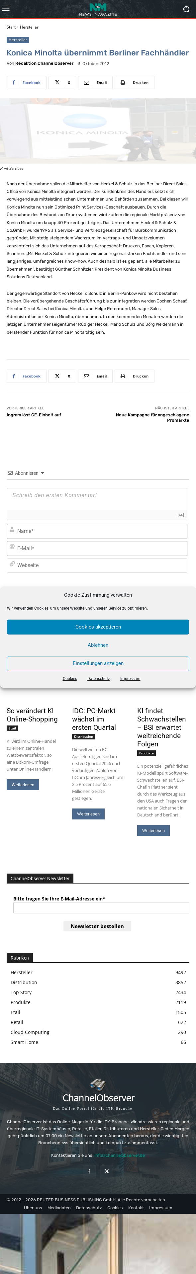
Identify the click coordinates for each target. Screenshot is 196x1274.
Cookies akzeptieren (98, 627)
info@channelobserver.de (119, 1155)
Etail (12, 728)
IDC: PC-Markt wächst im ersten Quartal (94, 719)
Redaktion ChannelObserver (44, 63)
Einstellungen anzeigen (98, 663)
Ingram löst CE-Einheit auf (34, 414)
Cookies (70, 678)
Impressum (130, 678)
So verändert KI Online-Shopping (32, 715)
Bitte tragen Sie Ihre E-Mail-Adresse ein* (59, 898)
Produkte (146, 753)
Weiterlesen (23, 784)
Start (11, 27)
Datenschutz (98, 678)
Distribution (83, 736)
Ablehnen (98, 645)
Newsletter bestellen (97, 926)
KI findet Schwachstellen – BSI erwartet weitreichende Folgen (161, 727)
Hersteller (29, 27)
